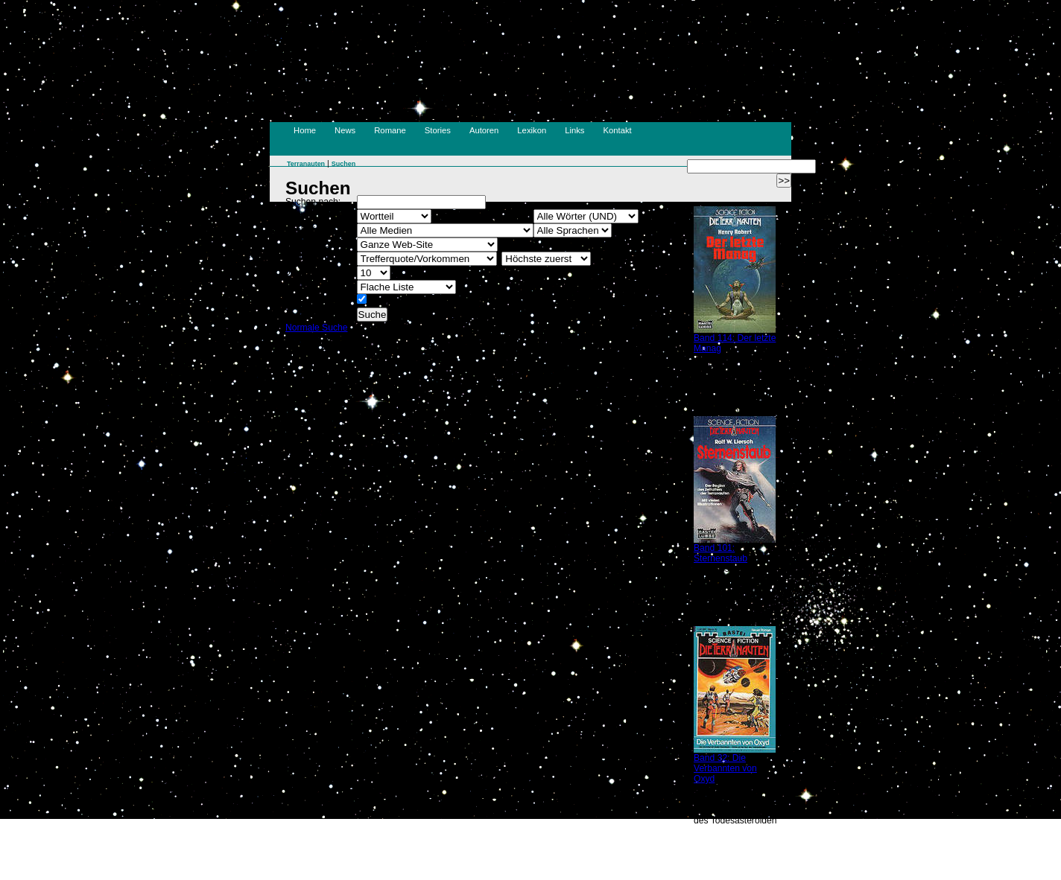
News (345, 130)
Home (305, 130)
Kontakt (618, 130)
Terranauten (306, 164)
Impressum (465, 851)
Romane (390, 130)
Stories (438, 130)
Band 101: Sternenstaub (720, 553)
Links (574, 130)
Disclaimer (557, 851)
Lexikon (531, 130)
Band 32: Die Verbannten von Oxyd (725, 768)
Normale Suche (316, 327)
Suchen (343, 164)
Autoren (483, 130)
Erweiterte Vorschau (409, 301)
